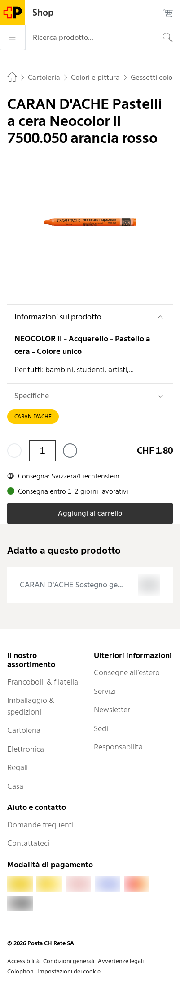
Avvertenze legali (121, 961)
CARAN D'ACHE (33, 416)
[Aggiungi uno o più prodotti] (70, 450)
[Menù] (12, 37)
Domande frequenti (40, 824)
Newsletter (112, 709)
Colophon (20, 971)
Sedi (101, 728)
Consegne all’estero (127, 672)
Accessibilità (23, 961)
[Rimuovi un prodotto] (14, 450)
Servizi (105, 691)
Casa (15, 786)
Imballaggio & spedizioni (30, 706)
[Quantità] (42, 450)
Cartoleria (23, 730)
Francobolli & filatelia (42, 681)
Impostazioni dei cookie (69, 971)
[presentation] (90, 585)
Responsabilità (118, 746)
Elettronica (25, 749)
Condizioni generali (68, 961)
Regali (17, 767)
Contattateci (28, 843)
